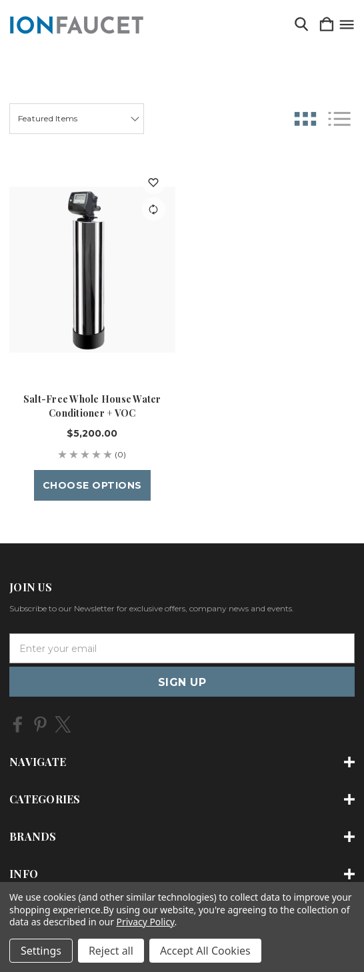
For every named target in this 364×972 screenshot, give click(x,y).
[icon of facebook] (17, 724)
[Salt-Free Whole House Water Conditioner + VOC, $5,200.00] (92, 269)
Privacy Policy (146, 921)
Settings (41, 950)
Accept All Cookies (205, 950)
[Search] (301, 25)
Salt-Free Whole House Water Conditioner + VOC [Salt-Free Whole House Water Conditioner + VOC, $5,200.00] (92, 406)
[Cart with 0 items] (326, 25)
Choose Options (92, 485)
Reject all (111, 950)
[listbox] (76, 118)
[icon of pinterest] (40, 724)
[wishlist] (153, 182)
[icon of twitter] (63, 724)
